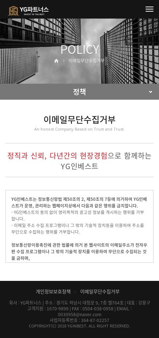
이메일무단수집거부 (100, 291)
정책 (79, 91)
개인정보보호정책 (53, 291)
